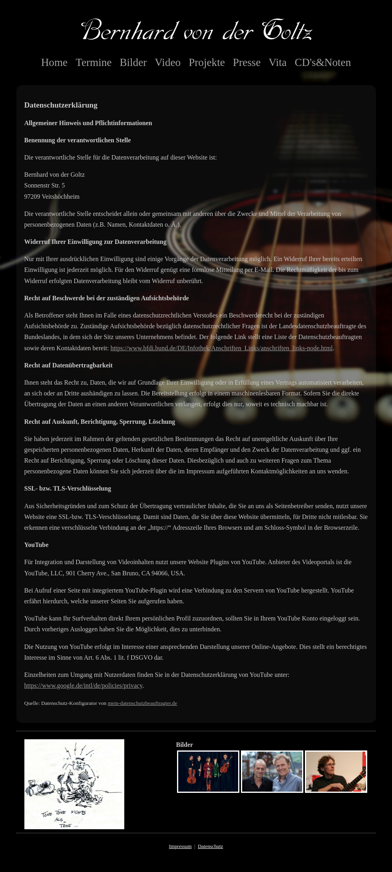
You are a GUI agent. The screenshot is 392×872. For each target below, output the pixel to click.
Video (168, 62)
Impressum (180, 846)
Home (54, 62)
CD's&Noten (322, 62)
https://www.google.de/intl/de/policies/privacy (83, 685)
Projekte (207, 62)
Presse (247, 62)
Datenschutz (210, 846)
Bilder (133, 62)
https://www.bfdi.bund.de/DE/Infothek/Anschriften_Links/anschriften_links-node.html (221, 348)
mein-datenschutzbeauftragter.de (142, 703)
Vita (278, 62)
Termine (93, 62)
